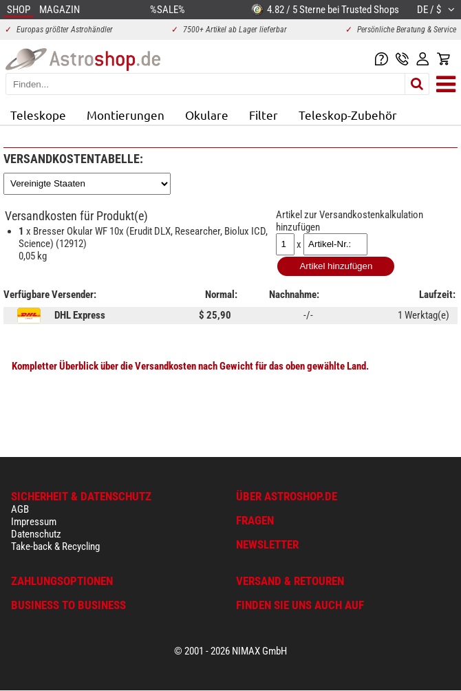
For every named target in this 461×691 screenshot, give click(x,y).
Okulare (206, 114)
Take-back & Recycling (55, 546)
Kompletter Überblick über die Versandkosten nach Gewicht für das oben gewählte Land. (190, 366)
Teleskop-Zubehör (348, 114)
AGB (20, 509)
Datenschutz (36, 534)
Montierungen (125, 114)
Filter (263, 114)
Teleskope (38, 114)
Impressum (33, 521)
